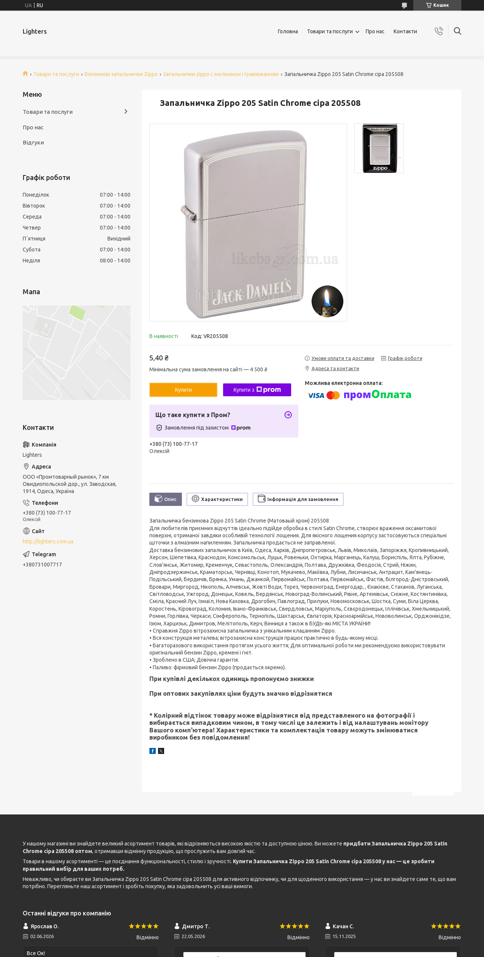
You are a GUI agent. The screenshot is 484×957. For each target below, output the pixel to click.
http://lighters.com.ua (48, 541)
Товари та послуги (330, 31)
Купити (183, 390)
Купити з (257, 389)
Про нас (375, 31)
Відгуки (33, 142)
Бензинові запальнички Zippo (121, 74)
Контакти (405, 31)
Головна (288, 31)
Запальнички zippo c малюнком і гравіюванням (221, 74)
